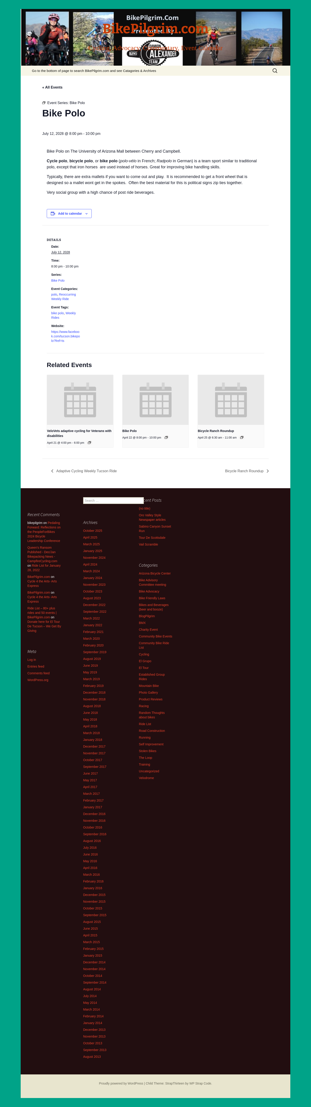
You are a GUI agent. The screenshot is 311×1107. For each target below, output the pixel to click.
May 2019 (90, 672)
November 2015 (94, 901)
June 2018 (90, 713)
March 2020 (91, 638)
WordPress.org (37, 680)
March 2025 (91, 544)
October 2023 (92, 591)
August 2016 (92, 841)
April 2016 (90, 868)
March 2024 (91, 571)
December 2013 (94, 1029)
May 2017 (90, 780)
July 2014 (90, 996)
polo (54, 294)
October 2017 (92, 760)
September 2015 (95, 915)
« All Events (52, 87)
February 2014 (93, 1016)
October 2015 (92, 908)
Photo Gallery (148, 692)
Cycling (144, 654)
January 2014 (92, 1023)
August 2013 (92, 1056)
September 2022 (95, 611)
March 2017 (91, 793)
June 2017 (90, 773)
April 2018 (90, 726)
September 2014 (95, 982)
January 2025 (92, 551)
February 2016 (93, 881)
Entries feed (35, 666)
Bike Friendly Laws (152, 598)
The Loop (145, 758)
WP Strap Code (200, 1083)
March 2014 (91, 1009)
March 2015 (91, 942)
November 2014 (94, 969)
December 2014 (94, 962)
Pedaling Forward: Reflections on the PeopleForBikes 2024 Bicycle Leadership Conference (44, 532)
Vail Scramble (148, 544)
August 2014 (92, 989)
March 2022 (91, 618)
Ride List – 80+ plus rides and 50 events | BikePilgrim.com (42, 612)
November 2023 (94, 584)
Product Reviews (150, 699)
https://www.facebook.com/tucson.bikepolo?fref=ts (65, 336)
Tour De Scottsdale (152, 537)
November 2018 (94, 699)
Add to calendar (70, 213)
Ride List (145, 724)
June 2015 (90, 928)
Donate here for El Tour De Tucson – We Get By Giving (44, 626)
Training (144, 764)
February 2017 (93, 800)
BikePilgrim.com (38, 577)
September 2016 (95, 834)
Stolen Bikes (147, 751)
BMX (142, 623)
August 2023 (92, 598)
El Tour (144, 668)
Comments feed (38, 673)
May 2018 (90, 719)
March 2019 (91, 679)
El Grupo (145, 661)
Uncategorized (149, 771)
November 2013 (94, 1036)
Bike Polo (57, 280)
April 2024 (90, 564)
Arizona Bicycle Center (155, 573)
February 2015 (93, 949)
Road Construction (152, 731)
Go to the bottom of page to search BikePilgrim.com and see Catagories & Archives (94, 71)
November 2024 (94, 557)
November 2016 (94, 820)
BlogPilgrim (147, 616)
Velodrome (146, 778)
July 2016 (90, 847)
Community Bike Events (155, 636)
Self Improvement (151, 744)
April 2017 (90, 787)
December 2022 (94, 605)
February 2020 (93, 645)
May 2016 (90, 861)
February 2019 (93, 686)
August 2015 (92, 922)
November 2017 (94, 753)
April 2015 (90, 935)
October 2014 (92, 976)
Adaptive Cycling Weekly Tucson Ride (86, 471)
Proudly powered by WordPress (121, 1083)
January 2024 (92, 578)
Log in (31, 660)
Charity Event (148, 629)
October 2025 (92, 530)
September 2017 (95, 766)
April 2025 (90, 537)
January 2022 (92, 625)
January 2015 (92, 955)
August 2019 (92, 659)
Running (145, 737)
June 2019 (90, 665)
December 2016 (94, 814)
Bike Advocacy (149, 591)
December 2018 (94, 692)
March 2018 (91, 733)
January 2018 (92, 740)
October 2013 (92, 1043)
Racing (144, 706)
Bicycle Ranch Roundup (216, 431)
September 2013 (95, 1050)
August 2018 (92, 706)
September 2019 (95, 652)
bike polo (57, 313)
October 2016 (92, 827)
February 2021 (93, 632)
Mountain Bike (149, 686)
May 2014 (90, 1003)
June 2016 (90, 854)
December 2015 (94, 895)
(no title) (144, 508)
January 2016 (92, 888)
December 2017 (94, 746)
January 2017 (92, 807)
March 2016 (91, 874)
